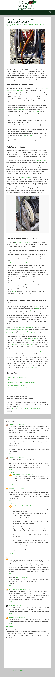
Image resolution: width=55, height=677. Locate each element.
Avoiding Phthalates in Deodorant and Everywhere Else (23, 384)
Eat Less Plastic (12, 381)
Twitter (21, 410)
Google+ (27, 410)
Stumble (33, 410)
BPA (26, 137)
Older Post (48, 419)
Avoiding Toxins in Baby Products (17, 387)
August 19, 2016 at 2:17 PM (22, 620)
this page (37, 310)
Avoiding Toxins (15, 24)
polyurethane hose (21, 336)
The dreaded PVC (42, 162)
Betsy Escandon (17, 476)
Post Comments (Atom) (18, 673)
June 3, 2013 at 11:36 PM (19, 426)
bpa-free (21, 24)
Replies (13, 474)
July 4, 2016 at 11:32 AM (24, 608)
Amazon (25, 335)
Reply (10, 455)
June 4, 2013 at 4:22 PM (21, 491)
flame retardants (20, 111)
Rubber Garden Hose (15, 235)
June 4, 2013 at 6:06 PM (29, 476)
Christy (11, 426)
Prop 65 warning (37, 335)
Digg (38, 410)
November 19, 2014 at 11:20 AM (24, 592)
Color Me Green (13, 560)
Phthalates (17, 103)
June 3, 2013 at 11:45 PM (19, 459)
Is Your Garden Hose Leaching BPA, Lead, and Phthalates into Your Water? (27, 20)
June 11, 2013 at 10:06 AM (22, 580)
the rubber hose (29, 342)
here (17, 408)
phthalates (31, 99)
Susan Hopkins (13, 608)
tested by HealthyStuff (33, 340)
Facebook (15, 410)
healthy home (27, 24)
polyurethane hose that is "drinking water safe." (23, 346)
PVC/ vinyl (14, 293)
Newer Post (7, 419)
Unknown (11, 491)
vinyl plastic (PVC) (37, 24)
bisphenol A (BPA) (36, 113)
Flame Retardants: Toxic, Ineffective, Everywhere (21, 389)
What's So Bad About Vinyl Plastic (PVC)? (19, 379)
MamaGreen (12, 592)
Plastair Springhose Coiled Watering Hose (20, 331)
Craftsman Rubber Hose (39, 354)
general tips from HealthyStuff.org (24, 244)
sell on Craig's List (32, 369)
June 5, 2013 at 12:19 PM (24, 560)
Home (31, 24)
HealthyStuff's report (27, 179)
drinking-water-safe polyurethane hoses (25, 329)
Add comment (10, 629)
